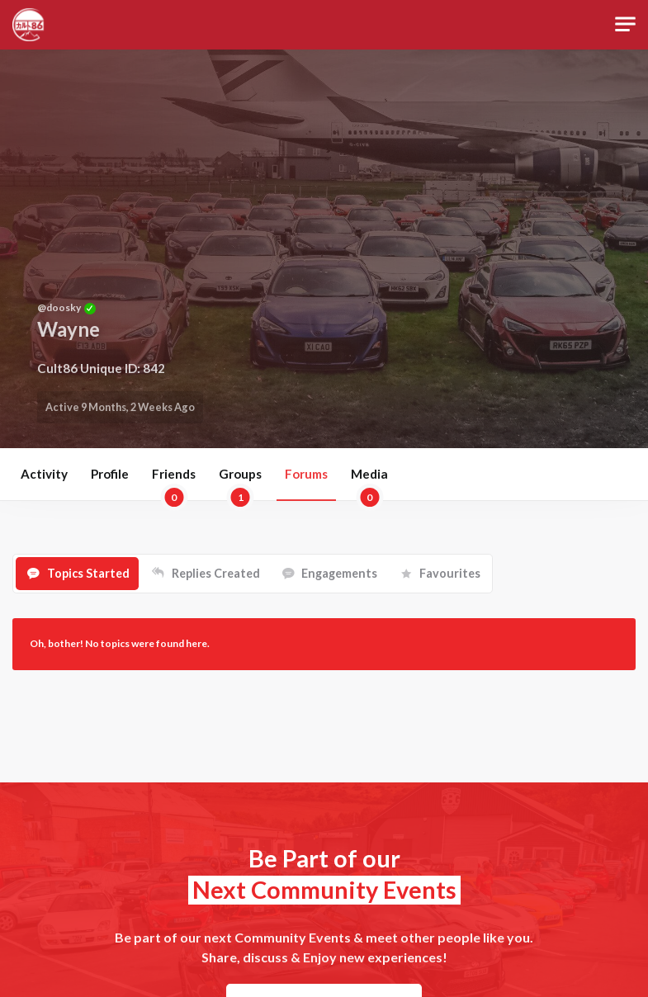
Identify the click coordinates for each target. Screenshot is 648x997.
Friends (174, 483)
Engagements (339, 573)
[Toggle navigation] (625, 24)
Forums (306, 473)
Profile (110, 473)
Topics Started (88, 573)
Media (369, 483)
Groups (240, 483)
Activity (44, 473)
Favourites (449, 573)
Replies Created (216, 573)
